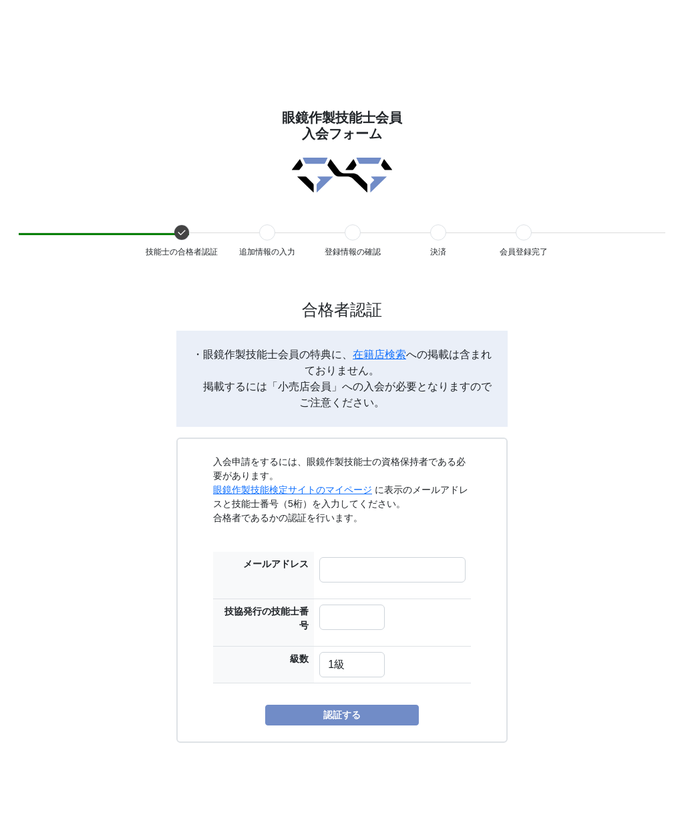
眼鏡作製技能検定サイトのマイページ (292, 489)
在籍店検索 (379, 354)
